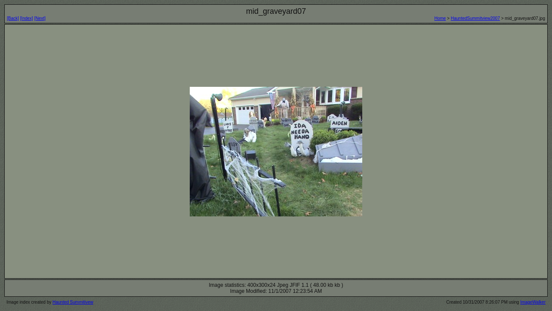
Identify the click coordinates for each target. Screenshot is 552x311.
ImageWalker (533, 302)
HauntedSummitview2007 (475, 18)
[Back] (13, 18)
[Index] (26, 18)
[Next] (39, 18)
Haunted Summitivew (73, 302)
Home (440, 18)
